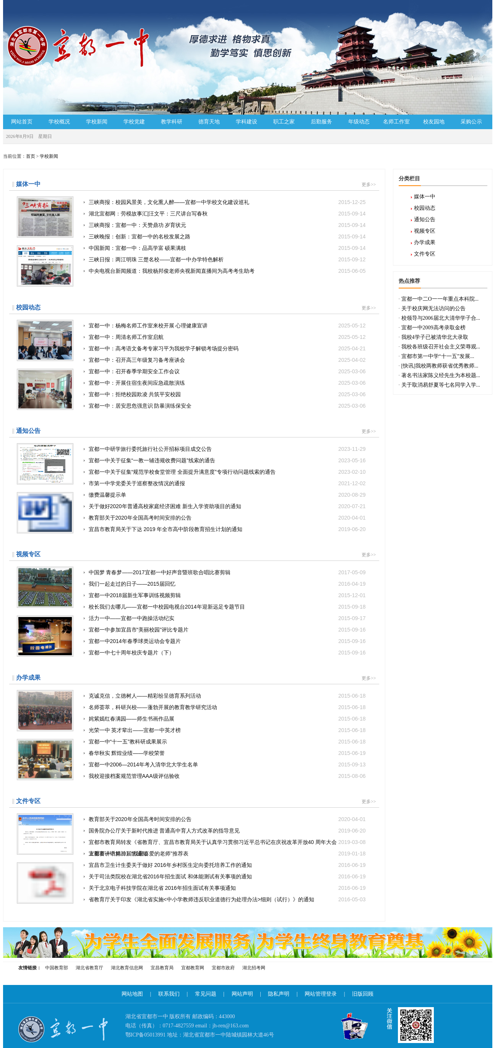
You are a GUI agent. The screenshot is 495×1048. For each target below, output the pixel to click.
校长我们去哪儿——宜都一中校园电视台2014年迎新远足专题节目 (227, 606)
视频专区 (424, 231)
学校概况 (59, 122)
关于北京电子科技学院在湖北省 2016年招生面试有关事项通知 (227, 888)
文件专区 (424, 254)
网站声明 (242, 994)
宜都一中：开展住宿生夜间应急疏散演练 (227, 383)
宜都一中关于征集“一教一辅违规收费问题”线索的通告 (227, 460)
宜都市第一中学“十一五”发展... (437, 356)
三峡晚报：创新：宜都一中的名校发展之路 (227, 236)
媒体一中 (424, 196)
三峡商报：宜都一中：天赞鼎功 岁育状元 (227, 225)
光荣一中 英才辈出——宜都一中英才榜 (227, 730)
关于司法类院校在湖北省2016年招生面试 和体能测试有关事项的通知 (227, 876)
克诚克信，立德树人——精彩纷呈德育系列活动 (227, 695)
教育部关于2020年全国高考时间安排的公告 (227, 517)
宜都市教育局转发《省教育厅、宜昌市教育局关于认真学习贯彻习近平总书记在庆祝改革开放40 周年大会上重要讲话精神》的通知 (227, 842)
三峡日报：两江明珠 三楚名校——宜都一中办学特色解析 (227, 259)
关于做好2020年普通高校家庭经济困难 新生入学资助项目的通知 (227, 506)
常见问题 (205, 994)
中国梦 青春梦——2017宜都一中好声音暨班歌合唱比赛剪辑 (227, 572)
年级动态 (359, 122)
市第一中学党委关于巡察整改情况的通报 (227, 483)
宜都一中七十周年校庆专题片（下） (227, 652)
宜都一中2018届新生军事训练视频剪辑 (227, 595)
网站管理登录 (321, 994)
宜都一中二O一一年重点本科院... (440, 299)
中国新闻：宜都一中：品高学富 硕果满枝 (227, 248)
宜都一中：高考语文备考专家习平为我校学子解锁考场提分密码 (227, 348)
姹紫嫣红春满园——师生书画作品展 (227, 718)
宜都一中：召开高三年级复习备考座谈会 (227, 360)
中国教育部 (56, 967)
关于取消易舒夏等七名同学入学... (440, 385)
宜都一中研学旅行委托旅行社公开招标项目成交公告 (227, 449)
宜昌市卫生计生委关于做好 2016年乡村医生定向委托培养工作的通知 (227, 865)
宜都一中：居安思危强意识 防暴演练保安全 (227, 405)
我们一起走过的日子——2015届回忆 (227, 584)
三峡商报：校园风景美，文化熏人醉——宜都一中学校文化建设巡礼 (227, 202)
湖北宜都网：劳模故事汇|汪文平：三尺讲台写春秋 (227, 213)
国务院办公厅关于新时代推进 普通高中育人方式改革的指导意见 (227, 830)
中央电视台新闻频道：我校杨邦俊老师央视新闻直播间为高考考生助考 (227, 271)
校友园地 (434, 122)
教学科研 (171, 122)
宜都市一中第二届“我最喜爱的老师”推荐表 (227, 853)
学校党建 (134, 122)
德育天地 (209, 122)
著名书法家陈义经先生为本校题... (440, 375)
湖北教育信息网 (127, 967)
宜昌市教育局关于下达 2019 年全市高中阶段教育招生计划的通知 (227, 529)
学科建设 (246, 122)
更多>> (369, 184)
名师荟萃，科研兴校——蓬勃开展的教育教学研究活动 (227, 707)
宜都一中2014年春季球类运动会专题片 (227, 641)
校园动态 (424, 208)
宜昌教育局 (162, 967)
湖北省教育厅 (89, 967)
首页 (30, 156)
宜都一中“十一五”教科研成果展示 (227, 741)
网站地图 (132, 994)
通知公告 (424, 219)
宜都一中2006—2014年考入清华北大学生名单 (227, 764)
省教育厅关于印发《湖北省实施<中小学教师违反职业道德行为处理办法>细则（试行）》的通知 (227, 899)
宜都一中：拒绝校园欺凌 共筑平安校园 (227, 394)
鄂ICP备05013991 (145, 1035)
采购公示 (471, 122)
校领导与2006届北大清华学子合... (440, 318)
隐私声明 (278, 994)
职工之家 (284, 122)
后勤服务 (321, 122)
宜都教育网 (192, 967)
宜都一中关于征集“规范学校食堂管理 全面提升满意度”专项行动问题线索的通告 (227, 472)
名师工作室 (396, 122)
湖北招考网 (253, 967)
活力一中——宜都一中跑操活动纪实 (227, 618)
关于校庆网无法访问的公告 (433, 308)
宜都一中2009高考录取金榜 (433, 327)
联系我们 (169, 994)
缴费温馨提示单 (227, 495)
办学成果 (424, 242)
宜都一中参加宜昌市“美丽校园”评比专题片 (227, 629)
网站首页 (21, 122)
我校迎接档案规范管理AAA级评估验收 (227, 776)
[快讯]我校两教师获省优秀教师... (440, 366)
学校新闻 (96, 122)
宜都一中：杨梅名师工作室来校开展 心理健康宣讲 (227, 325)
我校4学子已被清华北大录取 (434, 337)
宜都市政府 (223, 967)
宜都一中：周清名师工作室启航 (227, 337)
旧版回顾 (362, 994)
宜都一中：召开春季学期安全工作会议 (227, 371)
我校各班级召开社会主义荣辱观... (440, 347)
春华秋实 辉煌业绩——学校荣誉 (227, 753)
